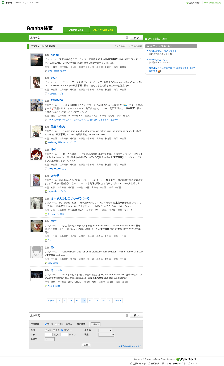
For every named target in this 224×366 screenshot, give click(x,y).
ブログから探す (76, 29)
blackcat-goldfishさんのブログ (62, 142)
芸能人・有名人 (65, 324)
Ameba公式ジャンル (158, 60)
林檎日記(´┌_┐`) (55, 93)
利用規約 (153, 363)
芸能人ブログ (194, 3)
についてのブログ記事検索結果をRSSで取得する (172, 70)
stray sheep (53, 263)
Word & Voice (54, 286)
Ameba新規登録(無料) (212, 2)
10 (70, 300)
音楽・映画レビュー (57, 70)
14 (97, 300)
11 (77, 300)
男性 (57, 330)
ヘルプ (192, 363)
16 (110, 300)
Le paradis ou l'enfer (57, 191)
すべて (50, 324)
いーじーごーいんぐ (57, 168)
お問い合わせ (138, 363)
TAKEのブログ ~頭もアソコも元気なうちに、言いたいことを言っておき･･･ (83, 119)
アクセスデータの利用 (174, 363)
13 (90, 300)
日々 (50, 240)
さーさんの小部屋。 (57, 214)
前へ (52, 300)
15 (103, 300)
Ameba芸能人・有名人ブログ (163, 51)
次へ (117, 300)
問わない (68, 330)
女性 (49, 330)
